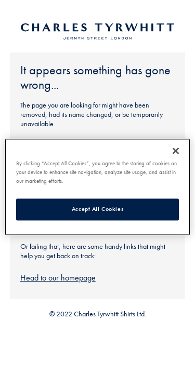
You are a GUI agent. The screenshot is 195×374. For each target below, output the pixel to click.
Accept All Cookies (97, 209)
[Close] (175, 150)
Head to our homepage (58, 277)
